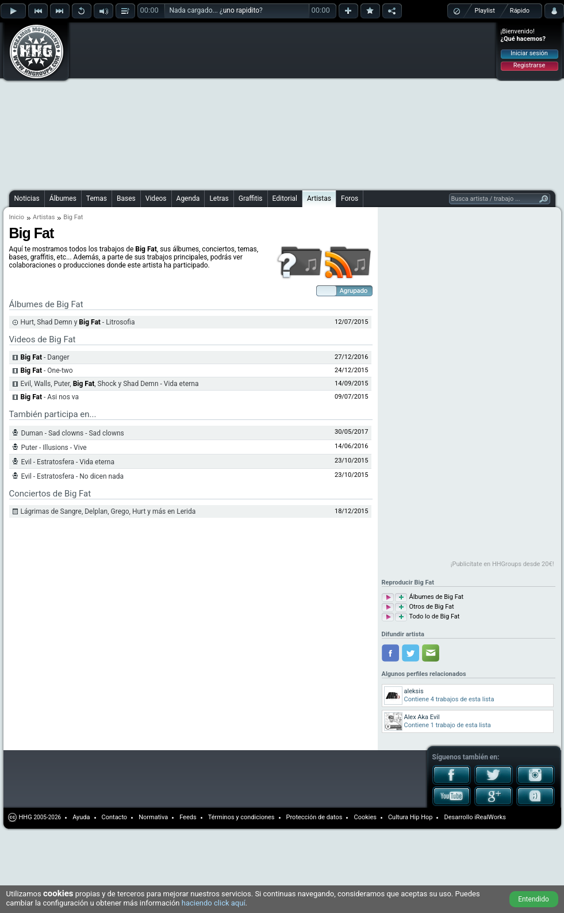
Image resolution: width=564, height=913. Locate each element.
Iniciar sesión (529, 53)
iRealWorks (490, 817)
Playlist (485, 10)
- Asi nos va (50, 397)
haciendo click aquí (213, 903)
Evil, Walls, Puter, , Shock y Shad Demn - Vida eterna (110, 384)
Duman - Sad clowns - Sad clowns (72, 433)
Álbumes (62, 198)
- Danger (45, 357)
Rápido (520, 10)
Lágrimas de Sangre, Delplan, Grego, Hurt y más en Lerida (108, 511)
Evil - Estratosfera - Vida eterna (67, 462)
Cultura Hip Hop (410, 817)
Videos (156, 198)
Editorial (285, 198)
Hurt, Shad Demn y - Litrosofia (78, 322)
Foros (349, 198)
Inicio (16, 217)
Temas (96, 198)
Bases (126, 198)
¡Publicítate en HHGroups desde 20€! (502, 564)
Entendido (533, 899)
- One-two (47, 370)
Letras (218, 198)
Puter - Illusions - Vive (54, 448)
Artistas (319, 198)
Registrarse (529, 65)
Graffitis (251, 198)
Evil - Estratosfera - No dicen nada (72, 476)
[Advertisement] (222, 104)
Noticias (27, 198)
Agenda (188, 198)
